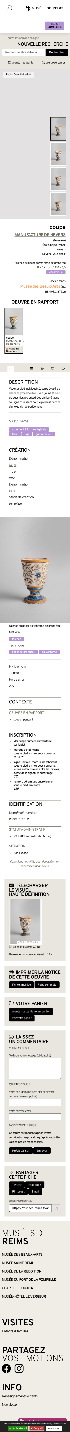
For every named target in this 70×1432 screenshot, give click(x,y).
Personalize (54, 1428)
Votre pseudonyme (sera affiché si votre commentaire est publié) (31, 1094)
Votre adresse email (20, 1111)
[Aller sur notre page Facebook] (6, 1368)
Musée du (29, 1280)
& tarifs (20, 1396)
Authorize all (18, 1428)
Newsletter (10, 1405)
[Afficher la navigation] (9, 8)
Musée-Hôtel (24, 1296)
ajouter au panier (21, 63)
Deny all (38, 1428)
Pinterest (18, 1192)
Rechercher (57, 53)
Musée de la (21, 1271)
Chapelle (17, 1288)
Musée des (22, 1254)
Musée (54, 26)
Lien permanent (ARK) (20, 1201)
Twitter (16, 1185)
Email (35, 1192)
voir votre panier (53, 63)
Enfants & (15, 1331)
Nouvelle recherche (42, 44)
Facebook (34, 1185)
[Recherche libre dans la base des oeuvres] (24, 52)
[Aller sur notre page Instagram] (19, 1368)
